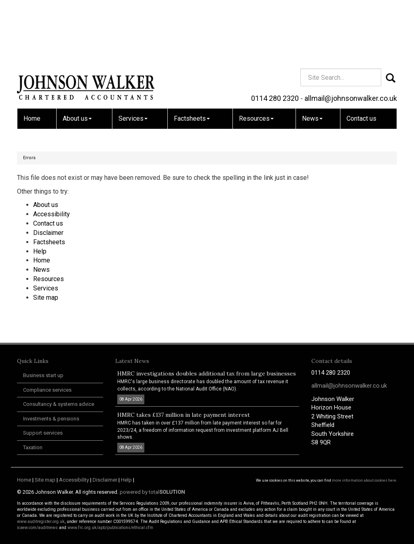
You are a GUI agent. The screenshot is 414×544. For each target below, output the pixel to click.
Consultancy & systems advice (58, 404)
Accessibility (51, 214)
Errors (29, 157)
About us (77, 59)
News (312, 59)
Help (39, 251)
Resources (256, 59)
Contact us (361, 59)
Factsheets (192, 59)
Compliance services (47, 390)
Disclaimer (48, 233)
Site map (45, 297)
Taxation (32, 447)
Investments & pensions (51, 419)
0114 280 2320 (275, 38)
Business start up (43, 375)
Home (31, 59)
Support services (43, 433)
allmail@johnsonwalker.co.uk (350, 38)
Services (133, 59)
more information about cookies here (364, 480)
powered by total (152, 492)
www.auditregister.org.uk (41, 521)
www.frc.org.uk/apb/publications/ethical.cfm (110, 527)
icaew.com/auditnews (37, 527)
